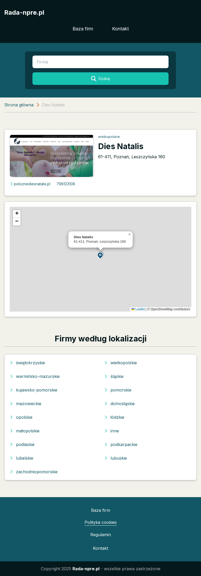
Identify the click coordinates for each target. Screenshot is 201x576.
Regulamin (100, 534)
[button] (100, 255)
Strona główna (19, 104)
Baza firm (82, 28)
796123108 (66, 184)
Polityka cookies (101, 522)
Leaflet (138, 309)
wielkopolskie (109, 137)
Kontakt (120, 28)
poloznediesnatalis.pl (30, 184)
